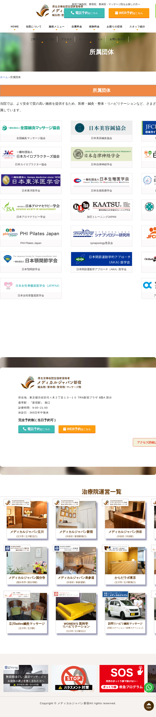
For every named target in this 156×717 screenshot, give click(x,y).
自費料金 (77, 26)
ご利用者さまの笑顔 (42, 39)
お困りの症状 (114, 26)
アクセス (66, 39)
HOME (15, 26)
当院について (34, 26)
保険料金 (94, 26)
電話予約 (84, 13)
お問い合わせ (118, 39)
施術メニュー (57, 26)
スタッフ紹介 (137, 26)
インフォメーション (91, 39)
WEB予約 (129, 13)
